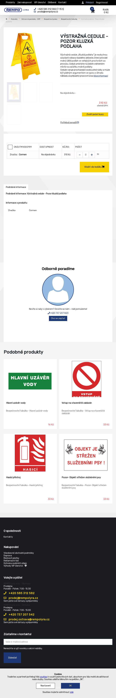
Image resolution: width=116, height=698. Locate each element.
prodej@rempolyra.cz (21, 598)
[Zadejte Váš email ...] (58, 642)
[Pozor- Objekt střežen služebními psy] (85, 453)
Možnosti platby (11, 558)
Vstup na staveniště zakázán (77, 403)
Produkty (10, 2)
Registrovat (102, 2)
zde (72, 692)
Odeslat (12, 657)
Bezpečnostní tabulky (69, 19)
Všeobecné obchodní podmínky (19, 553)
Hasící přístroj (13, 477)
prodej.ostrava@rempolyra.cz (27, 619)
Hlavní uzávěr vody (16, 403)
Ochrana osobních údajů (15, 563)
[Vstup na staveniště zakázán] (85, 378)
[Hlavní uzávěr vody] (30, 378)
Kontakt (62, 2)
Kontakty (8, 537)
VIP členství (40, 2)
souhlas (43, 677)
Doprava (8, 555)
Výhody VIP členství (15, 566)
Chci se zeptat (58, 318)
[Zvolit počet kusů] (86, 155)
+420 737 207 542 (19, 614)
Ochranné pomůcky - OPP (30, 19)
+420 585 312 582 (19, 593)
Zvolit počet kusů (95, 114)
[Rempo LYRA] (16, 9)
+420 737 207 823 (58, 313)
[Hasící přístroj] (30, 453)
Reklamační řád (11, 560)
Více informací (101, 76)
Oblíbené (52, 2)
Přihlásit (90, 2)
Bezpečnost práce (50, 19)
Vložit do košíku (94, 166)
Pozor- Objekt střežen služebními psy (81, 477)
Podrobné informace (16, 187)
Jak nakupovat (24, 2)
